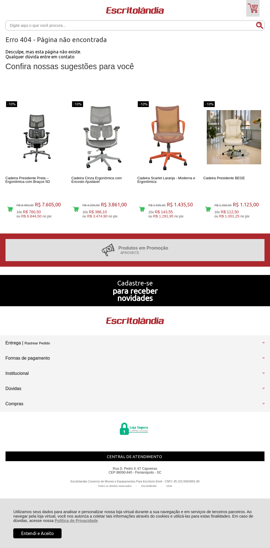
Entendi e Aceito (37, 533)
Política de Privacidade (76, 520)
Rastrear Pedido (37, 346)
